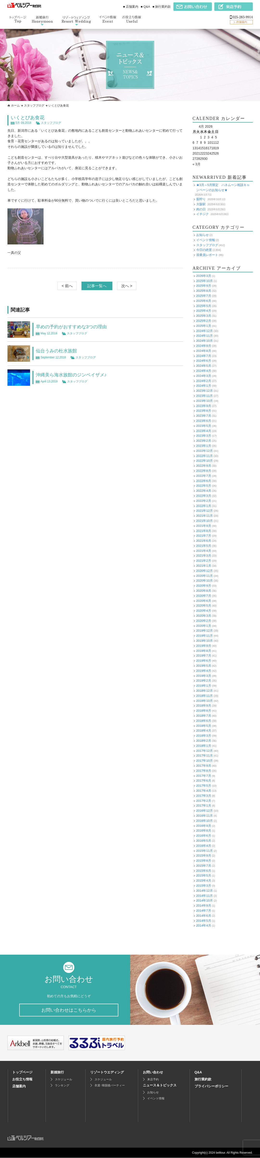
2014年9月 (203, 905)
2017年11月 (204, 755)
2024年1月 (203, 385)
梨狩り (201, 199)
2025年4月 (203, 310)
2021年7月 (203, 535)
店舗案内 (19, 1086)
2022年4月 (203, 490)
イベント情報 (205, 240)
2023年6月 (203, 421)
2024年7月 (203, 356)
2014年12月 (204, 890)
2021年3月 (203, 555)
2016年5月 (203, 840)
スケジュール (63, 1079)
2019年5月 (203, 665)
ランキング (62, 1085)
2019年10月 (204, 640)
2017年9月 (203, 765)
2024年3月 (203, 376)
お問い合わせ (153, 1072)
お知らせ (202, 235)
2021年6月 (203, 540)
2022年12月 (204, 451)
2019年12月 (204, 630)
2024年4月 (203, 371)
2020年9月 (203, 585)
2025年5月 (203, 306)
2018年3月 (203, 735)
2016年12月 (204, 810)
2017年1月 (203, 805)
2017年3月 (203, 795)
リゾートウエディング (107, 1072)
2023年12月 (204, 390)
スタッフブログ (34, 105)
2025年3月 (203, 316)
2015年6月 (203, 870)
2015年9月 (203, 855)
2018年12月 (204, 690)
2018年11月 (204, 695)
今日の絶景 (204, 250)
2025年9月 (203, 285)
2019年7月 (203, 655)
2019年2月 (203, 680)
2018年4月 (203, 730)
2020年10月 (204, 580)
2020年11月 (204, 576)
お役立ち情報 (22, 1079)
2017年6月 (203, 780)
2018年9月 (203, 705)
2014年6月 (203, 915)
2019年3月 (203, 676)
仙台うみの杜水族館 (57, 350)
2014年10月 (204, 900)
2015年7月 (203, 865)
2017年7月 (203, 776)
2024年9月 (203, 346)
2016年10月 (204, 820)
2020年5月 (203, 605)
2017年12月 (204, 751)
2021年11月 (204, 515)
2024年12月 (204, 331)
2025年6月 (203, 301)
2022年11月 (204, 456)
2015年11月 (204, 851)
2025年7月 (203, 296)
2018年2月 (203, 740)
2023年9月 (203, 406)
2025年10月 (204, 281)
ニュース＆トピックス (160, 1085)
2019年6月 (203, 660)
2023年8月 (203, 410)
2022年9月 (203, 465)
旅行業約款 (203, 1079)
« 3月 (197, 164)
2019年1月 (203, 685)
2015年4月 (203, 880)
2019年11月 (204, 635)
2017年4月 (203, 790)
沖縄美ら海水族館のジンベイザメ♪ (73, 374)
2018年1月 (203, 745)
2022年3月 (203, 496)
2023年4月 (203, 431)
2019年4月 (203, 670)
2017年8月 (203, 770)
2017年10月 (204, 760)
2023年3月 (203, 435)
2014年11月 (204, 895)
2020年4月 (203, 610)
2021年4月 (203, 551)
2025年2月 (203, 321)
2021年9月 (203, 526)
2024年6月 (203, 360)
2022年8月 (203, 471)
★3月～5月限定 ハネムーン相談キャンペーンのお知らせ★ (223, 187)
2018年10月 (204, 701)
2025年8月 (203, 291)
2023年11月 (204, 396)
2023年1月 (203, 446)
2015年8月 (203, 860)
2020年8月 (203, 590)
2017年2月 (203, 801)
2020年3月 (203, 615)
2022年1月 (203, 506)
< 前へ (67, 286)
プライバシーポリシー (211, 1086)
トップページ (22, 1072)
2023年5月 (203, 426)
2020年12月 (204, 571)
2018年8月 (203, 710)
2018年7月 (203, 715)
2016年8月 (203, 830)
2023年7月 (203, 415)
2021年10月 (204, 521)
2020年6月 (203, 601)
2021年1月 (203, 565)
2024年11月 (204, 335)
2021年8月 (203, 531)
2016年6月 (203, 835)
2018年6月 (203, 720)
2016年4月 (203, 845)
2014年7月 (203, 910)
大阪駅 (201, 204)
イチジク (202, 214)
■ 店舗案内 (130, 6)
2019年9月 (203, 645)
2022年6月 (203, 481)
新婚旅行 (57, 1072)
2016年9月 (203, 826)
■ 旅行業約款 (161, 6)
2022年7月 (203, 476)
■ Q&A (145, 6)
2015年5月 (203, 875)
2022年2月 (203, 501)
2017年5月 (203, 785)
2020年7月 (203, 596)
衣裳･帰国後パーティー (110, 1085)
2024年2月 (203, 381)
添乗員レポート (207, 255)
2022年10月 (204, 460)
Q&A (198, 1072)
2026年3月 (203, 276)
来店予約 (153, 1079)
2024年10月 (204, 340)
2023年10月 (204, 401)
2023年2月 (203, 440)
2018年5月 (203, 726)
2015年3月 (203, 885)
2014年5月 (203, 920)
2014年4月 (203, 925)
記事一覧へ (97, 286)
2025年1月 (203, 326)
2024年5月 (203, 365)
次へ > (126, 286)
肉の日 (201, 209)
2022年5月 (203, 485)
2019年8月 (203, 651)
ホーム (15, 105)
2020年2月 (203, 621)
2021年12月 (204, 510)
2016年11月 (204, 815)
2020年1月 (203, 626)
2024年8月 (203, 351)
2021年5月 (203, 546)
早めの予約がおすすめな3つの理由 (73, 326)
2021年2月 (203, 560)
